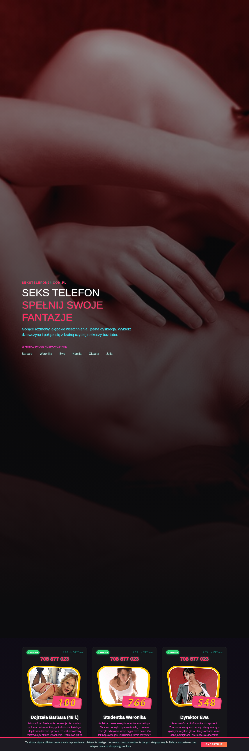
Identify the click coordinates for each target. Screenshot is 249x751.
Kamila (76, 353)
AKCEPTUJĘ (214, 744)
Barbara (27, 353)
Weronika (46, 353)
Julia (109, 353)
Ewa (62, 353)
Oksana (94, 353)
